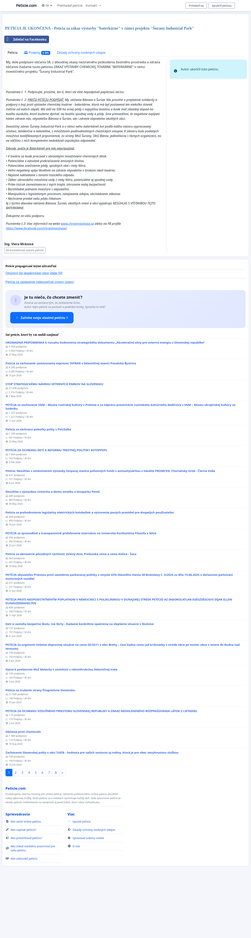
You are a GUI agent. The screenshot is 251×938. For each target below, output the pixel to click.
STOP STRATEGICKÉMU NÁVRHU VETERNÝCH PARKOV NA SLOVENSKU (54, 439)
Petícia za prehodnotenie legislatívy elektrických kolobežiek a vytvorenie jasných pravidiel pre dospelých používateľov (89, 567)
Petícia (12, 107)
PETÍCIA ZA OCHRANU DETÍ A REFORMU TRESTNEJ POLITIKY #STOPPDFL (56, 505)
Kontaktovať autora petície (25, 305)
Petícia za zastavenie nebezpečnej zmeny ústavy (39, 336)
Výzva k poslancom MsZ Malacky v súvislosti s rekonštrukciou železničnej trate (61, 724)
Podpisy (37, 107)
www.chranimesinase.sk (77, 278)
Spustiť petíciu (222, 5)
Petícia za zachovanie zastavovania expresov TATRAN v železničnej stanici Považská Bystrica (70, 418)
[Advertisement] (122, 47)
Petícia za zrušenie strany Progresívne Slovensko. (40, 745)
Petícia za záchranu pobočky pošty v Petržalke (38, 484)
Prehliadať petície (70, 5)
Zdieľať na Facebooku (25, 94)
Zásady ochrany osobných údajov (81, 107)
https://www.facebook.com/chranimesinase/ (36, 283)
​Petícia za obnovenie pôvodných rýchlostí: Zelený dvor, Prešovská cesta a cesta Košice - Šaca (70, 609)
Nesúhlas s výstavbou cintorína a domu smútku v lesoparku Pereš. (52, 546)
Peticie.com (26, 5)
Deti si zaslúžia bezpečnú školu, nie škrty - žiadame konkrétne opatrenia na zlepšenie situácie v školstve (79, 679)
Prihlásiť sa (196, 5)
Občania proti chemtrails (23, 786)
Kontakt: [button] (92, 5)
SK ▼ (47, 5)
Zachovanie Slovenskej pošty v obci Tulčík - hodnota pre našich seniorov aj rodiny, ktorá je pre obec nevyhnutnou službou (91, 807)
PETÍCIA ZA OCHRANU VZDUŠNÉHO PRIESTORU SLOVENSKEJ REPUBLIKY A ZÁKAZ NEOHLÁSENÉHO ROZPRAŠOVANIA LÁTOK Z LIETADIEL (101, 766)
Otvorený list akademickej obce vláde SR (34, 328)
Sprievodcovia (17, 869)
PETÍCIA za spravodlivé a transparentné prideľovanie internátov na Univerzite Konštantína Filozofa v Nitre (80, 588)
